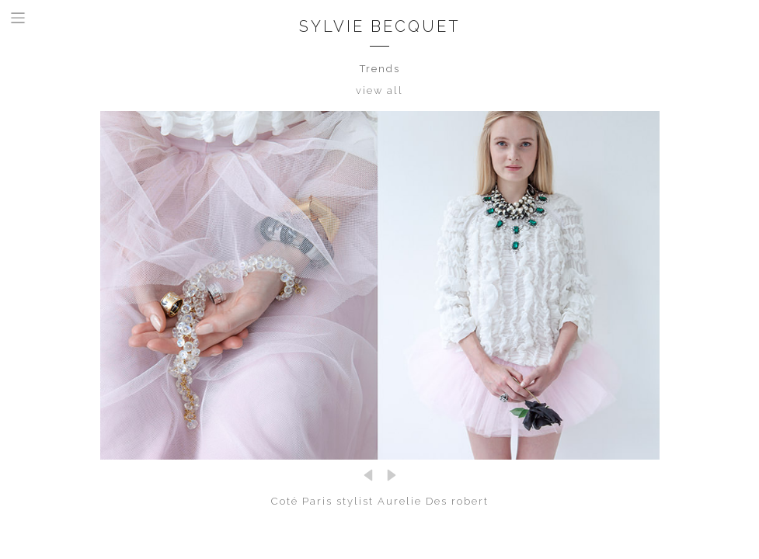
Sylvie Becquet (380, 26)
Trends (380, 69)
